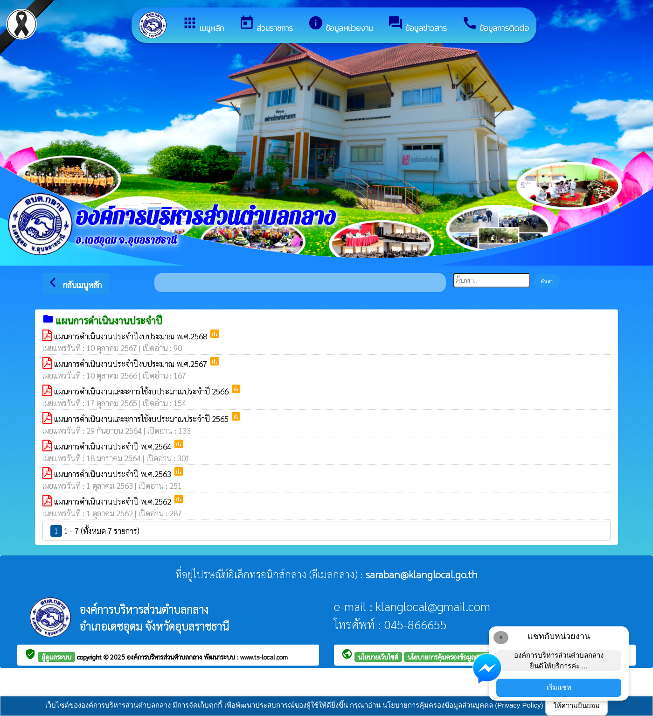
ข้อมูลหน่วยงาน (340, 24)
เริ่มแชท (559, 687)
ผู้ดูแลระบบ (56, 657)
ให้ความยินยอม (576, 705)
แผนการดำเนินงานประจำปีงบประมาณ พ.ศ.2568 (131, 336)
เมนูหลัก (203, 24)
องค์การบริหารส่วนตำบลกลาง (165, 657)
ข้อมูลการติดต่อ (495, 24)
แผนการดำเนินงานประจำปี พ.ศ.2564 (113, 446)
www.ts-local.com (264, 657)
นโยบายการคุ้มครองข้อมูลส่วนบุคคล (455, 657)
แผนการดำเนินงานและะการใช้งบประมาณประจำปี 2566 (142, 391)
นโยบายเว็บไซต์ (378, 657)
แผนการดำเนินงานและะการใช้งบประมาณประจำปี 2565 (142, 419)
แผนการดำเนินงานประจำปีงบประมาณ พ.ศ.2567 (131, 363)
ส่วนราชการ (266, 24)
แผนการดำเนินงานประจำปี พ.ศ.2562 (113, 501)
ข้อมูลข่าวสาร (417, 24)
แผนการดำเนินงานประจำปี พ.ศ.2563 (113, 474)
